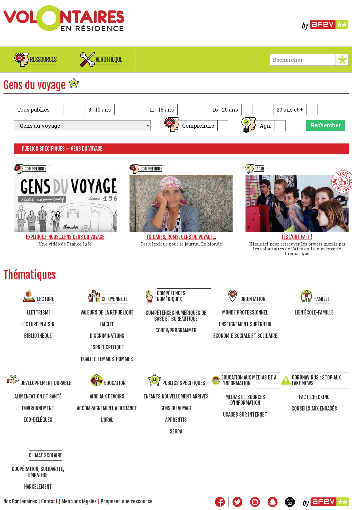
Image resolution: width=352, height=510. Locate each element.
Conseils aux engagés (314, 409)
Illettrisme (38, 313)
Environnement (38, 408)
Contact (49, 501)
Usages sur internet (245, 415)
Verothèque (109, 59)
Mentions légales (79, 501)
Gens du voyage (176, 408)
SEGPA (176, 432)
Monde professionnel (245, 313)
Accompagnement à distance (107, 408)
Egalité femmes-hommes (107, 359)
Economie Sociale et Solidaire (245, 336)
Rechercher (326, 125)
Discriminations (107, 336)
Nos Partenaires (20, 501)
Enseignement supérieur (245, 324)
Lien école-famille (314, 313)
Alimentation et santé (38, 397)
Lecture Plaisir (37, 324)
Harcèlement (38, 487)
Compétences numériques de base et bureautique (176, 316)
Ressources (43, 59)
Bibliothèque (38, 336)
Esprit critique (107, 347)
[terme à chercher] (303, 60)
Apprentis (176, 420)
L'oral (107, 420)
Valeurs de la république (107, 313)
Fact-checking (314, 397)
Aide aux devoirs (107, 397)
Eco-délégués (38, 420)
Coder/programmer (176, 330)
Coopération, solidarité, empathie (38, 472)
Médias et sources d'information (245, 400)
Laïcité (107, 324)
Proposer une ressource (127, 501)
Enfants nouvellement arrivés (176, 397)
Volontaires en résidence (176, 18)
